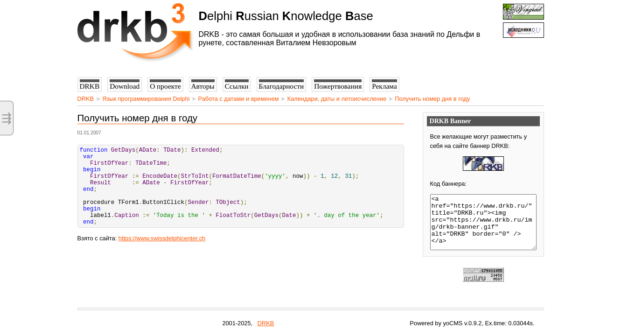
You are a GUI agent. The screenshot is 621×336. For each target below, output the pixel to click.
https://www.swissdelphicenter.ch (162, 255)
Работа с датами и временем (238, 98)
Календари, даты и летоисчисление (336, 98)
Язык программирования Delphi (145, 98)
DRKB (85, 98)
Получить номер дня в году (432, 98)
